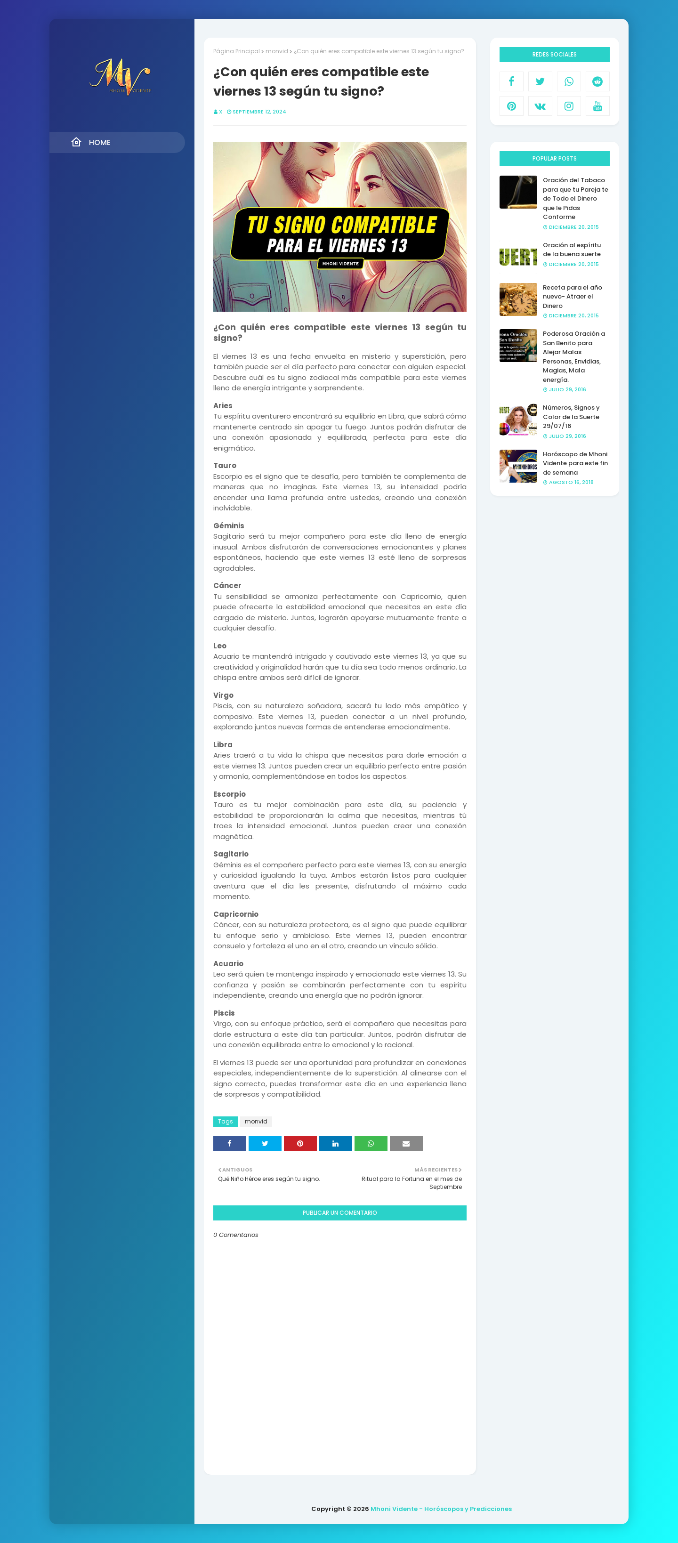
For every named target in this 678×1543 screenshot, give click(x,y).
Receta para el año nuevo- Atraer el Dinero (572, 296)
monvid (277, 51)
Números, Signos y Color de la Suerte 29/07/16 (571, 416)
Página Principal (236, 51)
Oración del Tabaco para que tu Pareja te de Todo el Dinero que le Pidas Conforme (575, 198)
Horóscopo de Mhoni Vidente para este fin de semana (575, 463)
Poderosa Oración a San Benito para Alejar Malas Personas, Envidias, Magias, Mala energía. (574, 356)
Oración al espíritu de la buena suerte (572, 250)
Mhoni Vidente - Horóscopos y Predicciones (441, 1508)
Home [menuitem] (91, 142)
